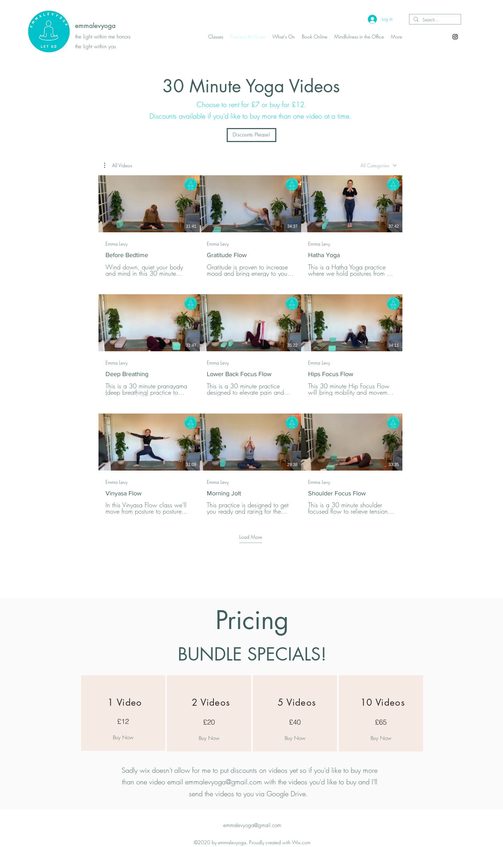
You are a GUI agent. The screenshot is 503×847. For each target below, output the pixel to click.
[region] (123, 713)
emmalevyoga (95, 25)
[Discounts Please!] (251, 135)
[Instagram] (455, 36)
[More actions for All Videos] (118, 165)
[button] (118, 165)
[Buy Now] (123, 737)
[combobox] (378, 165)
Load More (250, 537)
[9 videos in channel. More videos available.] (250, 345)
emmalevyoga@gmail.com (223, 781)
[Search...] (434, 20)
